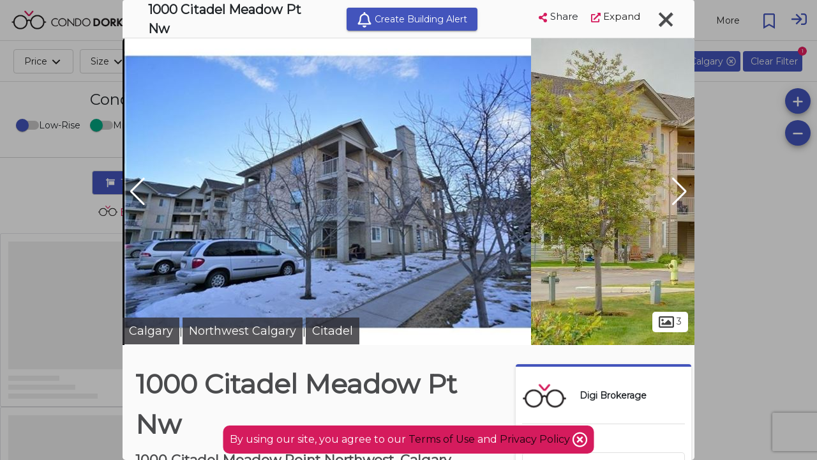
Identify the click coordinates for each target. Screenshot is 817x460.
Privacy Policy (536, 439)
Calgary (151, 331)
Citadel (332, 331)
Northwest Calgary (242, 331)
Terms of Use (441, 439)
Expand (615, 16)
